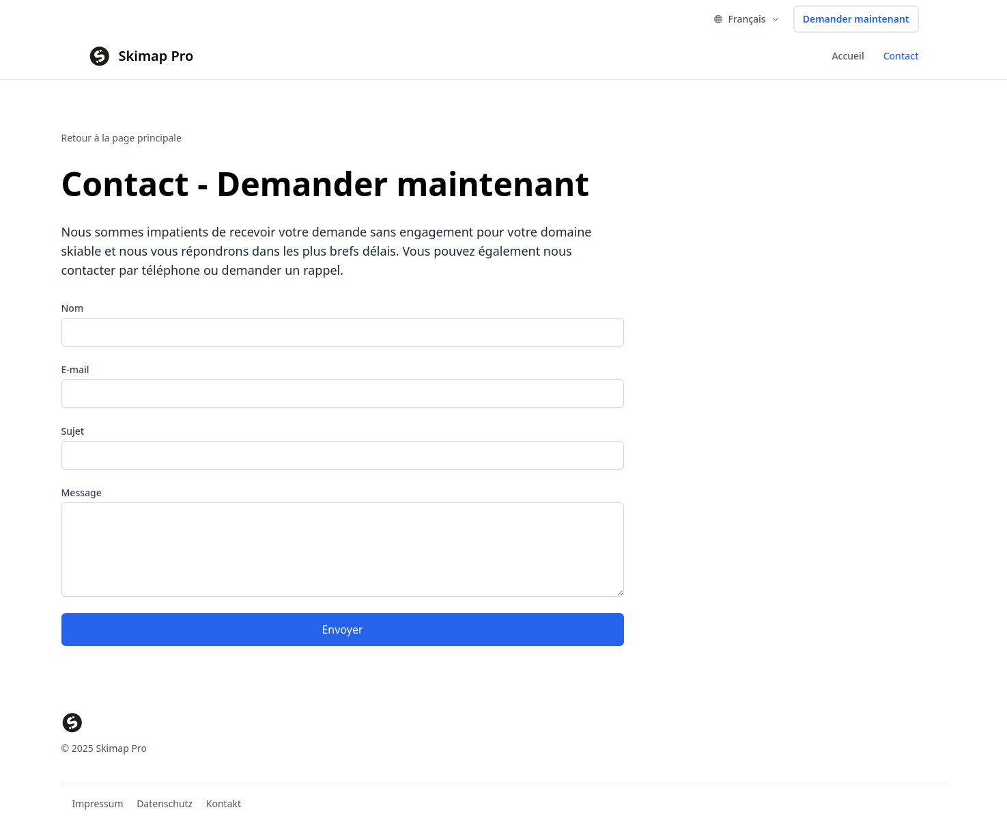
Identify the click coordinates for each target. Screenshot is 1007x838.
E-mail (75, 369)
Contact (901, 55)
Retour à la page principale (121, 137)
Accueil (848, 55)
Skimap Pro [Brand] (156, 55)
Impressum (98, 803)
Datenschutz (165, 803)
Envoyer (342, 629)
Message (81, 492)
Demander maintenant (856, 18)
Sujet (73, 430)
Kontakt (223, 803)
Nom (72, 307)
